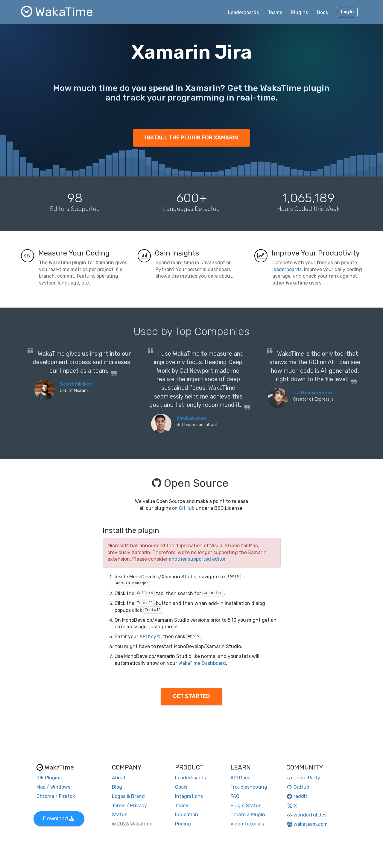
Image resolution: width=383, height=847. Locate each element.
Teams (275, 12)
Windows (60, 787)
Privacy (138, 805)
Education (186, 814)
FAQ (234, 796)
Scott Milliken (76, 384)
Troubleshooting (248, 787)
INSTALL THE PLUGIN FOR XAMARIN (191, 137)
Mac (41, 787)
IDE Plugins (49, 778)
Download (58, 818)
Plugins (299, 12)
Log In (347, 11)
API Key (150, 636)
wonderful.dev (306, 815)
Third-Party (303, 778)
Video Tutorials (247, 824)
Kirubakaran (191, 418)
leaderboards (287, 269)
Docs (322, 12)
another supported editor (197, 559)
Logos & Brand (128, 796)
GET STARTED (191, 696)
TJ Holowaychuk (313, 393)
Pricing (183, 824)
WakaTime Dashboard (202, 663)
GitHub (186, 508)
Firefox (67, 796)
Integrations (189, 796)
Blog (117, 787)
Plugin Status (245, 805)
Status (119, 814)
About (119, 778)
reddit (297, 796)
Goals (181, 787)
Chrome (45, 796)
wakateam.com (307, 824)
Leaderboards (243, 12)
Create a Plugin (247, 814)
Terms (118, 805)
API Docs (240, 778)
